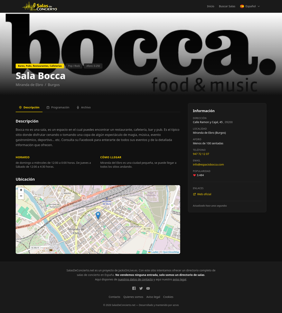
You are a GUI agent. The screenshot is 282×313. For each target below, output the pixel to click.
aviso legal (179, 279)
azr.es (176, 305)
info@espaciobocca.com (208, 164)
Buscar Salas (227, 6)
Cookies (168, 297)
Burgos (54, 84)
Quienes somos (133, 297)
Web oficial (202, 194)
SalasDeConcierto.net (80, 270)
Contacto (114, 297)
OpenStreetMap (171, 252)
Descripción (29, 107)
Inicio (210, 6)
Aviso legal (153, 297)
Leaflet (153, 252)
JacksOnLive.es (127, 270)
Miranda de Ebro (29, 84)
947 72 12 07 (201, 154)
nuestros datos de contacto (135, 279)
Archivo (83, 107)
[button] (98, 215)
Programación (57, 107)
